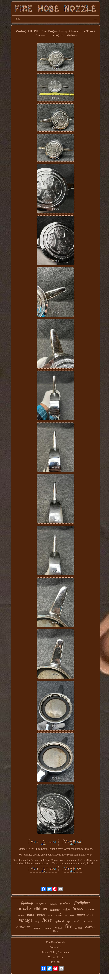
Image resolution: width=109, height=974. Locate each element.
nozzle (24, 908)
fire (68, 926)
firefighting (53, 904)
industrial (48, 928)
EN (53, 962)
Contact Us (56, 947)
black (55, 931)
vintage (25, 920)
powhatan (65, 903)
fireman (36, 928)
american (85, 914)
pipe (68, 921)
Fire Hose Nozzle (55, 942)
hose (47, 920)
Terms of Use (55, 957)
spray (37, 922)
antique (23, 926)
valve (66, 909)
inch (83, 922)
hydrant (59, 921)
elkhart (40, 908)
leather (41, 914)
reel (66, 916)
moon (90, 909)
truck (30, 914)
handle (50, 916)
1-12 (58, 914)
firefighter (82, 903)
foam (90, 921)
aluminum (55, 910)
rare (72, 915)
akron (90, 927)
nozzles (21, 915)
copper (78, 927)
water (58, 927)
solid (76, 921)
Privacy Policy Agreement (56, 952)
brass (78, 908)
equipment (41, 903)
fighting (27, 902)
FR (58, 962)
